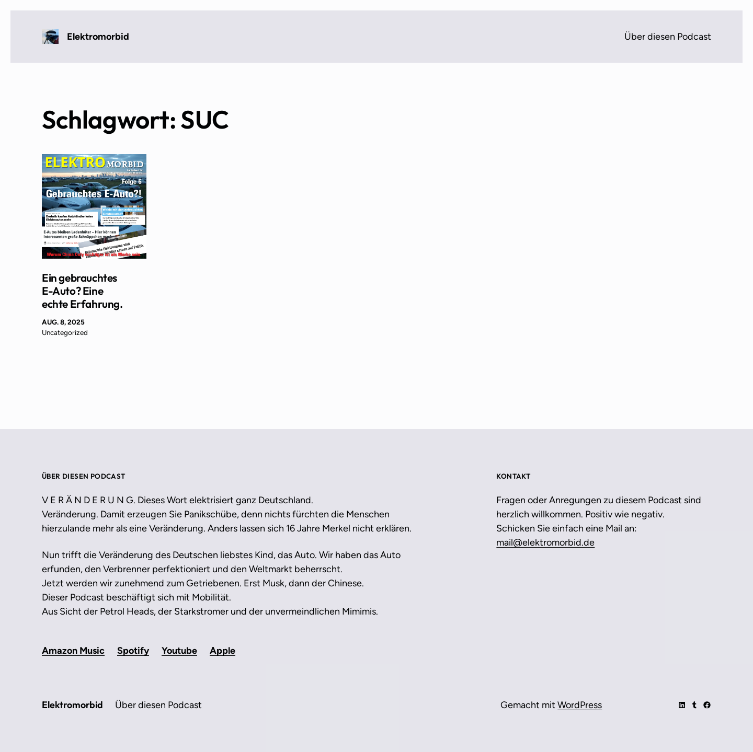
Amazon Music (73, 650)
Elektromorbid (98, 36)
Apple (222, 650)
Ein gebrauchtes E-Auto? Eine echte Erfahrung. (82, 290)
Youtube (179, 650)
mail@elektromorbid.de (545, 542)
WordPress (579, 705)
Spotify (133, 650)
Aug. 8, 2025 (63, 322)
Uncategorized (65, 332)
